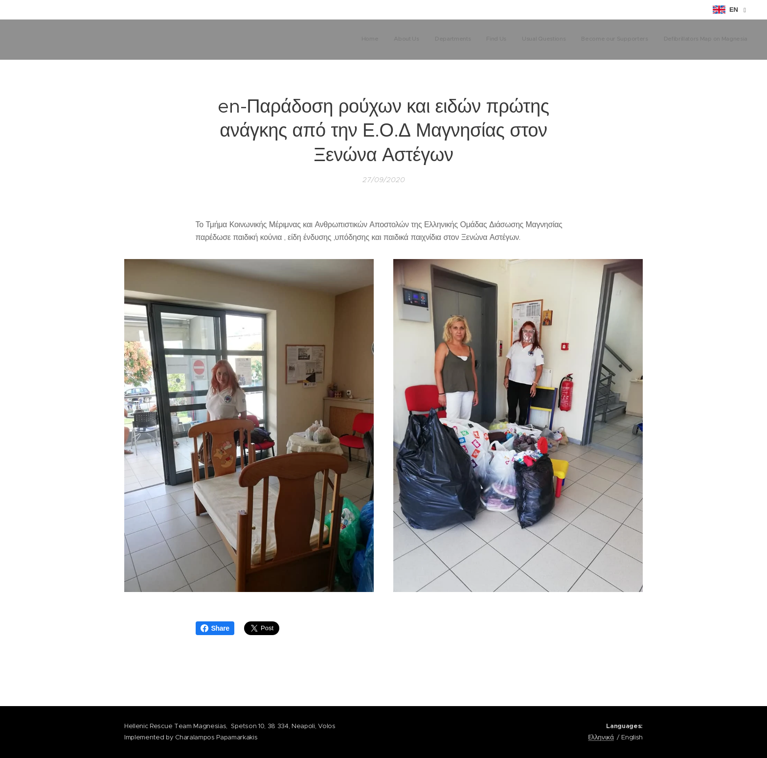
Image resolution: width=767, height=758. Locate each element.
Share (215, 628)
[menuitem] (656, 39)
